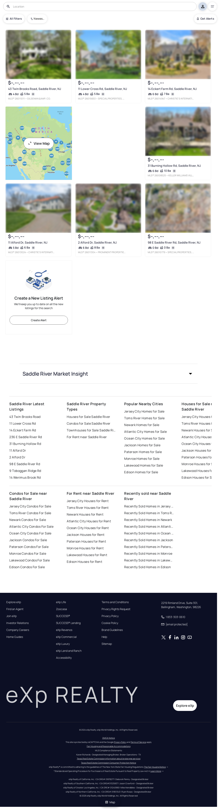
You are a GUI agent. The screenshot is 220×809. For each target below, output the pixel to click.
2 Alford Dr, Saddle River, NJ (97, 242)
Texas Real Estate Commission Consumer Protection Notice (108, 762)
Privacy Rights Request (116, 609)
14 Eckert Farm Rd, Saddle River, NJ (172, 89)
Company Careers (17, 630)
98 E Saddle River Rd (24, 464)
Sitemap (107, 643)
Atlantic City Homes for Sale (145, 431)
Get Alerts (205, 18)
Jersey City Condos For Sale (30, 506)
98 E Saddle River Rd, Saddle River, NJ (174, 242)
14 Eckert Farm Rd (22, 430)
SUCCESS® (63, 616)
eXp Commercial (66, 636)
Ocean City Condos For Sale (30, 533)
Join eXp (11, 616)
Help (104, 636)
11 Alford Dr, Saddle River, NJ (27, 242)
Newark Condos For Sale (27, 520)
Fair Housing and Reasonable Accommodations (108, 746)
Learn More (155, 771)
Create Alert (39, 320)
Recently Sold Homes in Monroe (148, 553)
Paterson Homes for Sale (143, 452)
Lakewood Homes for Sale (143, 465)
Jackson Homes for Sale (142, 445)
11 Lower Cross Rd (22, 423)
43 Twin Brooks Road (24, 417)
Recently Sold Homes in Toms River (149, 513)
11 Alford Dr (17, 450)
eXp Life (61, 602)
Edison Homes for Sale (141, 472)
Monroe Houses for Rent (85, 548)
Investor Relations (17, 623)
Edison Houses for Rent (84, 561)
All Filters (14, 18)
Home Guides (14, 636)
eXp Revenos (64, 630)
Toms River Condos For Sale (30, 513)
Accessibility (64, 657)
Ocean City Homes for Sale (144, 438)
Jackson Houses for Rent (85, 534)
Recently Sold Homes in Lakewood (149, 560)
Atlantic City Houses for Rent (89, 521)
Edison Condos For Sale (27, 567)
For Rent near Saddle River (87, 437)
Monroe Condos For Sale (27, 553)
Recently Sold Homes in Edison (147, 567)
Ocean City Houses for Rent (88, 528)
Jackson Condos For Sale (28, 540)
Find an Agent (14, 609)
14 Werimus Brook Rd (25, 477)
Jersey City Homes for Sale (144, 411)
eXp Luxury (63, 643)
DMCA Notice (108, 738)
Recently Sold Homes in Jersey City (149, 506)
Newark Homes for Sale (141, 425)
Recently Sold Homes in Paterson (149, 547)
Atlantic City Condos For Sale (31, 526)
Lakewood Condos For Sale (29, 560)
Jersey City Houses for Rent (88, 501)
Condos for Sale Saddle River (88, 423)
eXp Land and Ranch (69, 650)
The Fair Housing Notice (155, 767)
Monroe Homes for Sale (141, 458)
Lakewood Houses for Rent (87, 555)
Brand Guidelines (112, 630)
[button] (108, 373)
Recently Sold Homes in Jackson (148, 540)
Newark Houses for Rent (85, 514)
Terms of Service (138, 742)
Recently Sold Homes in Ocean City (149, 533)
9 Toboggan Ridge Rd (25, 471)
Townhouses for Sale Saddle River (91, 430)
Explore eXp (13, 602)
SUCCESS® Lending (68, 623)
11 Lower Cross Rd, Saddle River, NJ (102, 89)
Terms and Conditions (115, 602)
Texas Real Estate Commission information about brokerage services (108, 758)
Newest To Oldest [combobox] (39, 18)
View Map (39, 143)
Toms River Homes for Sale (144, 418)
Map (110, 802)
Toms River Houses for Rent (88, 507)
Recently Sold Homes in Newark (148, 520)
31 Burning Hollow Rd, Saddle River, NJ (174, 166)
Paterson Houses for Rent (86, 541)
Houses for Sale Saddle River (88, 417)
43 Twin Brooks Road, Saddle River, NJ (34, 89)
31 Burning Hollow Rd (25, 444)
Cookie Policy (110, 623)
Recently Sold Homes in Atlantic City (149, 526)
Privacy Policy (110, 616)
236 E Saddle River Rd (25, 437)
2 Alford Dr (17, 457)
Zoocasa (61, 609)
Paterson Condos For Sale (29, 547)
